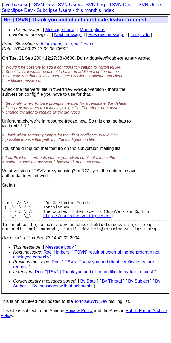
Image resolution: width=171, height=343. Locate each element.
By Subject (138, 291)
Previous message (106, 34)
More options (92, 29)
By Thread (112, 291)
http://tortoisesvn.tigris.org (78, 222)
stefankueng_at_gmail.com (65, 44)
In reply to (140, 34)
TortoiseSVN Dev (90, 311)
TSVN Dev (120, 4)
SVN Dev (44, 4)
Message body (59, 29)
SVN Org (95, 4)
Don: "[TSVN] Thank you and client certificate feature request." (95, 281)
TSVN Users (148, 4)
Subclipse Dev (17, 10)
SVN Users (70, 4)
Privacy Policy (79, 320)
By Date (88, 291)
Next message (68, 34)
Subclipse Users (54, 10)
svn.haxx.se (16, 4)
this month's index (95, 10)
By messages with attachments (62, 295)
